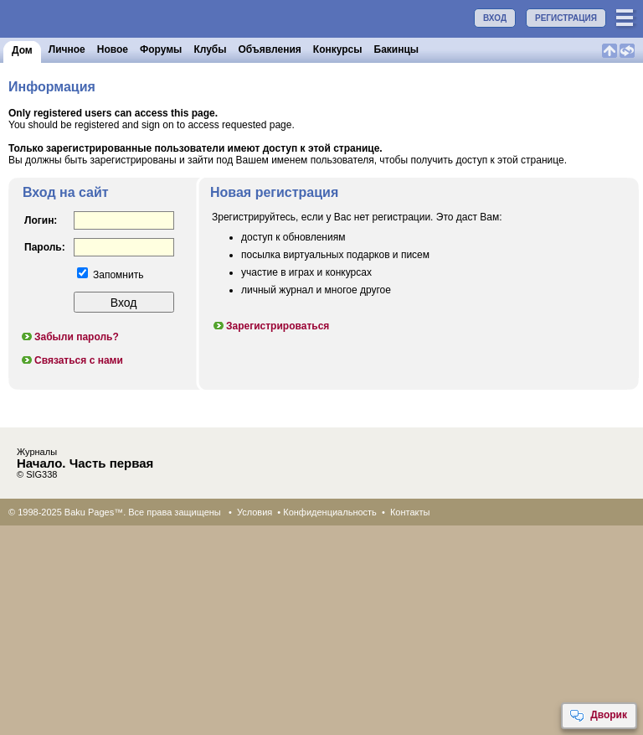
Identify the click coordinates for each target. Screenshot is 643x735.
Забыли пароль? (69, 337)
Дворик (598, 715)
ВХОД (495, 18)
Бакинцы (396, 49)
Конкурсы (338, 49)
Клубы (209, 49)
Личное (67, 49)
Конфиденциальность (330, 512)
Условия (254, 512)
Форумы (161, 49)
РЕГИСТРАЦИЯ (566, 18)
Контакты (410, 512)
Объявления (270, 49)
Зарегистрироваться (270, 326)
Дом (22, 50)
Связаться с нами (71, 360)
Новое (112, 49)
